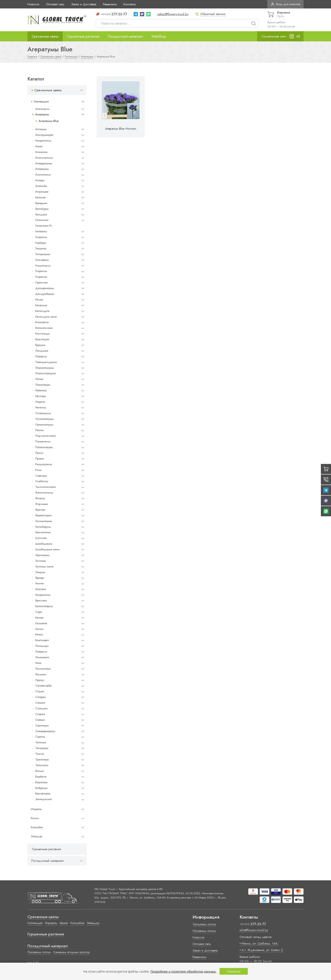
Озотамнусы (43, 413)
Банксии (40, 197)
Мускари (40, 396)
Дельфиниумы (44, 288)
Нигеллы (40, 407)
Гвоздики (41, 214)
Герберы (40, 243)
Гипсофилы (42, 260)
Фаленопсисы (44, 493)
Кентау (39, 618)
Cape (38, 612)
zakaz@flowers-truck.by (173, 14)
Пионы (39, 430)
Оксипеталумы (44, 419)
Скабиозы (41, 481)
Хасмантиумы (43, 521)
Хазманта (41, 623)
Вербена (40, 777)
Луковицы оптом (39, 952)
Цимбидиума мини (47, 549)
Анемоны (41, 152)
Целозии (41, 538)
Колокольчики (44, 328)
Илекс (39, 634)
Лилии (39, 379)
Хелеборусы (43, 527)
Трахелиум (42, 759)
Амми (38, 146)
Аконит (39, 583)
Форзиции (41, 504)
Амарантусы (42, 595)
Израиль (36, 809)
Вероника (41, 782)
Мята (38, 663)
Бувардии (41, 203)
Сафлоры (41, 476)
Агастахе (40, 589)
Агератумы (42, 114)
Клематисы (42, 322)
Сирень (40, 737)
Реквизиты (110, 4)
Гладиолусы (42, 266)
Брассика (41, 600)
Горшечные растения (83, 36)
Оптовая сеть (55, 4)
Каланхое (41, 305)
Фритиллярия (43, 515)
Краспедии (42, 339)
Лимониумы (42, 385)
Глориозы (41, 271)
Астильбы (41, 186)
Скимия (40, 703)
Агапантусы (42, 109)
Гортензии (41, 282)
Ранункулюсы (43, 464)
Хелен (39, 629)
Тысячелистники (45, 487)
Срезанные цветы (45, 36)
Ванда (39, 771)
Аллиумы (41, 129)
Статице (40, 720)
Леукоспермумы (45, 373)
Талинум (40, 742)
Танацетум (41, 748)
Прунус (39, 680)
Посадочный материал (125, 36)
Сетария (40, 697)
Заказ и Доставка (83, 4)
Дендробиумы (44, 294)
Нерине (40, 402)
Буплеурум (42, 209)
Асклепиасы (43, 175)
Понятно (233, 971)
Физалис (40, 674)
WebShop (158, 36)
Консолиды (42, 334)
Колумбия (37, 827)
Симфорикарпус (45, 731)
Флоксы (40, 498)
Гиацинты (40, 248)
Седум (39, 691)
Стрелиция (42, 725)
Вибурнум (41, 788)
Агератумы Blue (49, 121)
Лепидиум (42, 646)
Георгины (41, 237)
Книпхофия (42, 640)
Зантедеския (43, 799)
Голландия (41, 101)
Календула (42, 311)
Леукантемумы (44, 368)
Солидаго (41, 708)
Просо (39, 453)
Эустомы (40, 561)
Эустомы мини (44, 566)
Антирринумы (43, 163)
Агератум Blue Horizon (120, 128)
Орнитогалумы (44, 425)
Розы (38, 470)
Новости (33, 4)
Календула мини (46, 317)
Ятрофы (39, 578)
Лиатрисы (41, 652)
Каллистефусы (44, 606)
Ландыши (41, 351)
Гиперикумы (42, 254)
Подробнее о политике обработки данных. (183, 971)
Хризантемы (43, 532)
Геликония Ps (43, 226)
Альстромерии (44, 135)
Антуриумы (42, 169)
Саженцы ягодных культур (71, 952)
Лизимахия (42, 657)
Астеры (39, 180)
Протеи (39, 459)
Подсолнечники (45, 436)
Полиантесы (42, 441)
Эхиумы (40, 572)
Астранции (41, 192)
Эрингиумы (42, 555)
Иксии (39, 300)
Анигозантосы (44, 158)
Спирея (40, 714)
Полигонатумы (44, 447)
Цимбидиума (43, 544)
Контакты (129, 4)
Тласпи (39, 754)
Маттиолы (41, 390)
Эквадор (36, 836)
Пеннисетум (43, 669)
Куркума (40, 345)
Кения (35, 818)
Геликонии (41, 220)
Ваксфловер (42, 793)
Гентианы (41, 231)
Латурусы (41, 356)
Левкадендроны (46, 362)
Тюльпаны (41, 765)
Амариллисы (43, 141)
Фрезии (40, 510)
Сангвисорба (43, 686)
